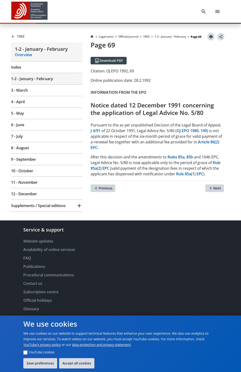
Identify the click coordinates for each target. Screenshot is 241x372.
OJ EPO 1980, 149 (192, 130)
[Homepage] (92, 37)
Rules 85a (176, 157)
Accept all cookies (76, 363)
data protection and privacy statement (101, 344)
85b (189, 157)
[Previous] (103, 188)
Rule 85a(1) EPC (189, 173)
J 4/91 (95, 130)
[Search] (203, 11)
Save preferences (40, 363)
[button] (46, 205)
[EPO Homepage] (29, 11)
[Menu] (217, 11)
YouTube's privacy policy (42, 344)
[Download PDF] (109, 60)
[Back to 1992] (46, 36)
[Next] (214, 188)
